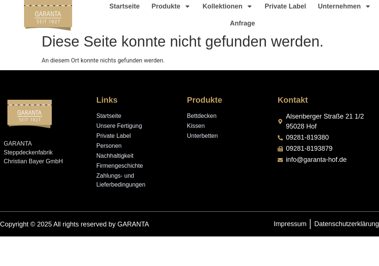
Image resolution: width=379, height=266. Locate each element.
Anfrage (242, 23)
